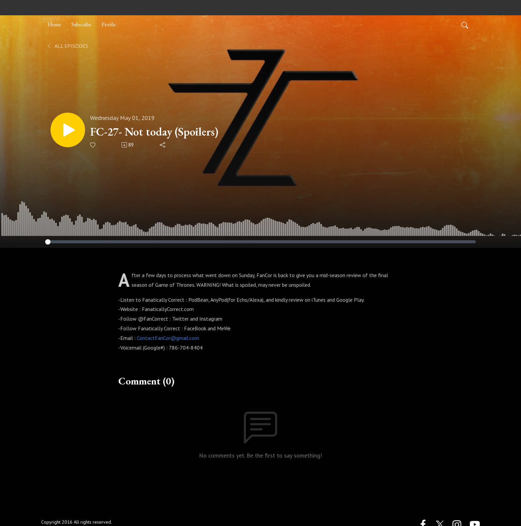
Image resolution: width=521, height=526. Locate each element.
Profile (109, 24)
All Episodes (67, 46)
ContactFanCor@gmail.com (168, 338)
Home (54, 24)
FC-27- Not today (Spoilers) (154, 132)
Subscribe (81, 24)
